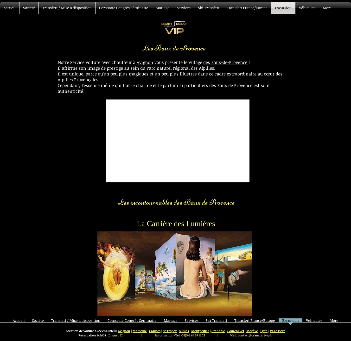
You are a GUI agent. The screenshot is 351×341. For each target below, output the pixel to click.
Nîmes (184, 331)
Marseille (140, 331)
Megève (252, 331)
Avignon (145, 62)
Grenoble (218, 331)
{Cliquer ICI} (116, 335)
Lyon (264, 331)
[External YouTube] (177, 140)
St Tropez (170, 331)
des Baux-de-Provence (226, 62)
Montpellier (200, 331)
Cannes (154, 331)
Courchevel (235, 331)
